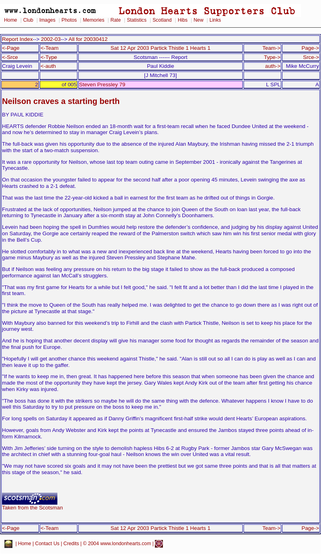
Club (28, 20)
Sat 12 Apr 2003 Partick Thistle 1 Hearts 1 (161, 48)
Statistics (136, 20)
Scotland (162, 20)
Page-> (310, 48)
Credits (71, 543)
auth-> (272, 66)
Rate (115, 20)
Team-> (271, 48)
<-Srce (10, 57)
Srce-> (311, 57)
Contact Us (47, 543)
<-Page (11, 48)
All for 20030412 (88, 39)
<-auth (48, 66)
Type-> (272, 57)
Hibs (182, 20)
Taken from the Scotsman (32, 505)
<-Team (50, 48)
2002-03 (51, 39)
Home (10, 20)
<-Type (49, 57)
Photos (69, 20)
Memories (93, 20)
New (198, 20)
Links (215, 20)
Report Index (17, 39)
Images (47, 20)
